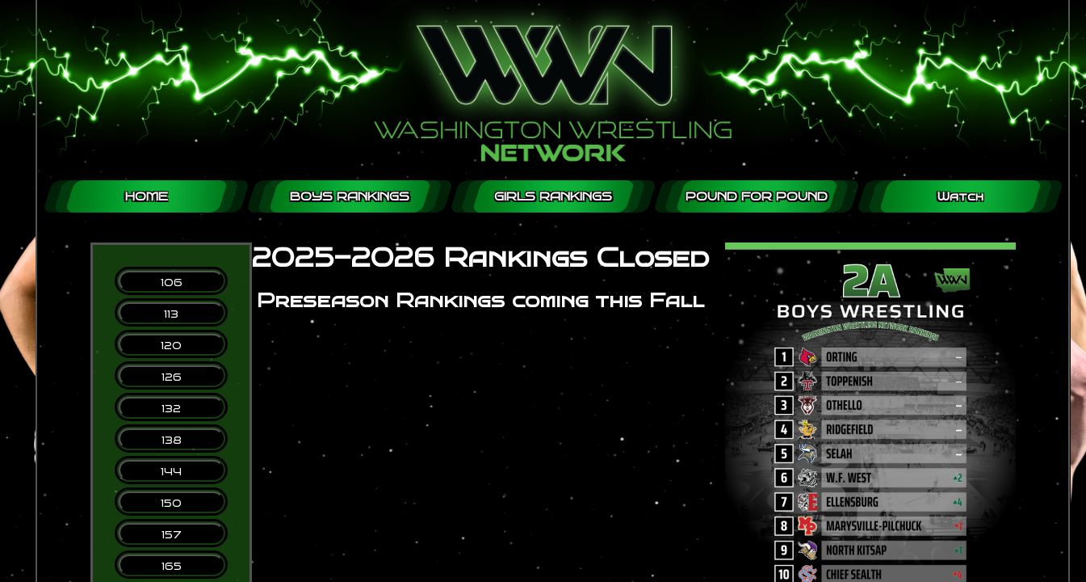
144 (171, 472)
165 (171, 566)
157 (171, 535)
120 (171, 346)
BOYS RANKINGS (349, 197)
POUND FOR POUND (757, 197)
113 (171, 314)
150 (171, 503)
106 (171, 282)
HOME (146, 197)
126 (171, 377)
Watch (960, 197)
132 (171, 409)
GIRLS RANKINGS (553, 197)
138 (171, 440)
